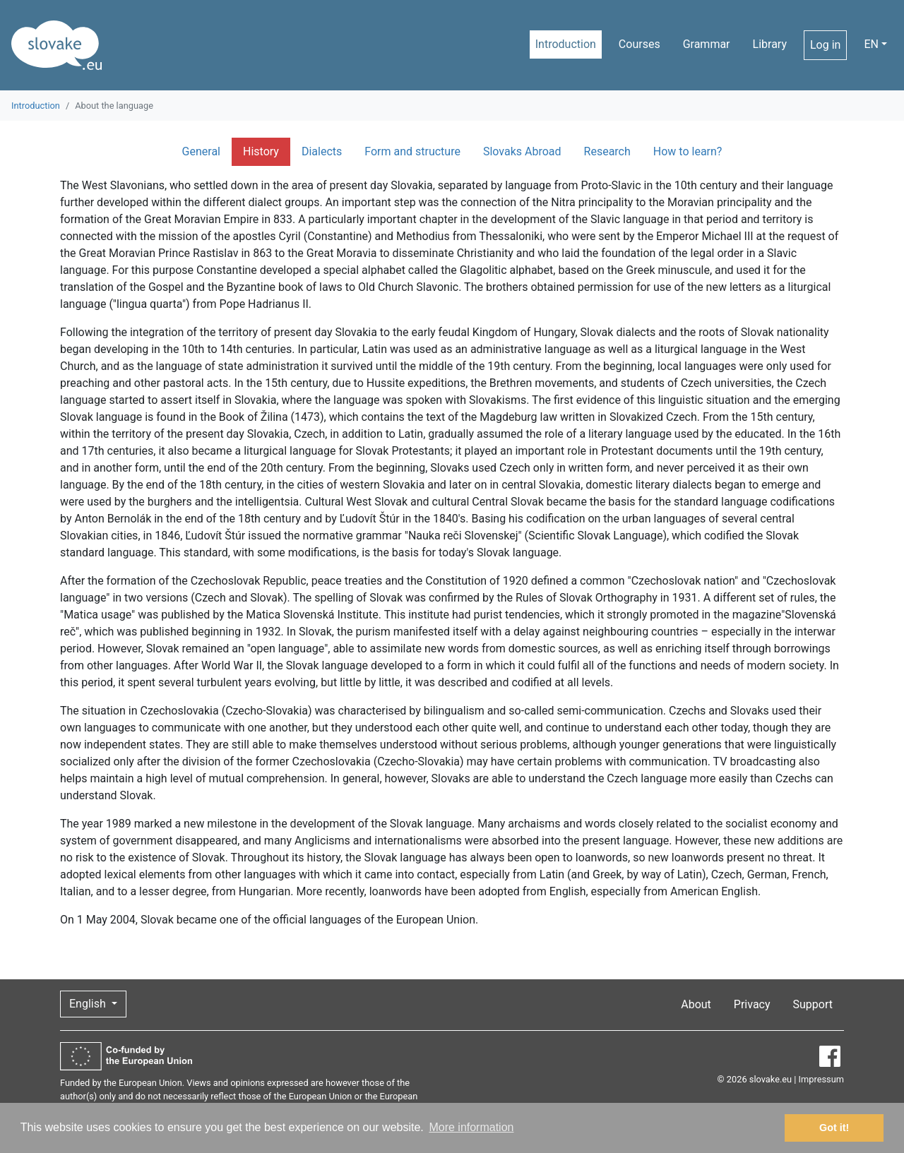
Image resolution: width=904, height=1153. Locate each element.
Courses (639, 44)
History (261, 151)
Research (607, 151)
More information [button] (471, 1127)
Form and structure (412, 151)
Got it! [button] (834, 1127)
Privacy (752, 1004)
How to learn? (687, 151)
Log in (825, 45)
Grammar (706, 44)
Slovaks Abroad (522, 151)
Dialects (322, 151)
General (201, 151)
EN (871, 44)
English (89, 1003)
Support (813, 1004)
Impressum (821, 1079)
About (696, 1004)
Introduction (565, 44)
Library (770, 44)
